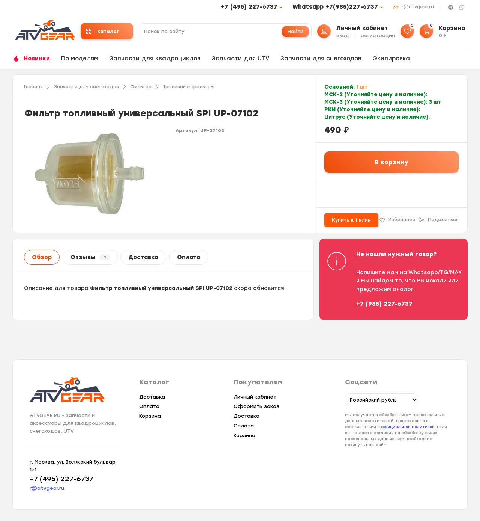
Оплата (188, 257)
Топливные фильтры (188, 86)
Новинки (37, 58)
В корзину (391, 162)
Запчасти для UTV (240, 58)
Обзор (42, 257)
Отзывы (90, 257)
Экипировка (391, 58)
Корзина (150, 416)
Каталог (102, 31)
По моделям (79, 58)
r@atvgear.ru (418, 6)
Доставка (143, 257)
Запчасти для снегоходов (321, 58)
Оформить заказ (256, 406)
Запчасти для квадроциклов (155, 58)
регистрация (378, 35)
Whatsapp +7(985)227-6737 (335, 6)
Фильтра (141, 86)
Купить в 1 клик (351, 220)
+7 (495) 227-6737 (249, 6)
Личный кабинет (255, 397)
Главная (33, 86)
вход (343, 35)
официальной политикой (408, 426)
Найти (295, 31)
